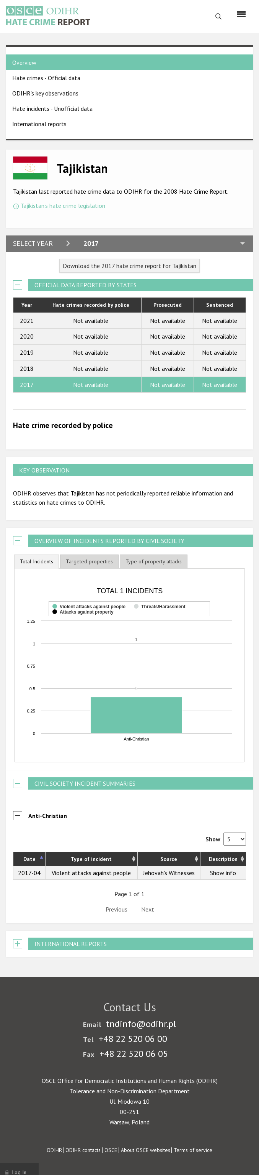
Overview (24, 62)
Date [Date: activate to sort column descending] (29, 859)
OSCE (110, 1150)
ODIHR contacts (83, 1150)
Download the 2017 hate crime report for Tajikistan (129, 266)
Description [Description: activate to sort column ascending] (223, 859)
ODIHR (54, 1150)
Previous (116, 909)
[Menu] (241, 14)
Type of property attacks (153, 561)
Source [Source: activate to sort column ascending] (168, 859)
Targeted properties (89, 561)
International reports (39, 124)
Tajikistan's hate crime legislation (62, 205)
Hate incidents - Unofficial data (52, 108)
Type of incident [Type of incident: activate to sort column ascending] (91, 859)
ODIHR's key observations (45, 93)
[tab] (36, 562)
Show (225, 839)
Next (147, 909)
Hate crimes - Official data (46, 78)
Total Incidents (36, 561)
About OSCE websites (145, 1150)
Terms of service (193, 1150)
